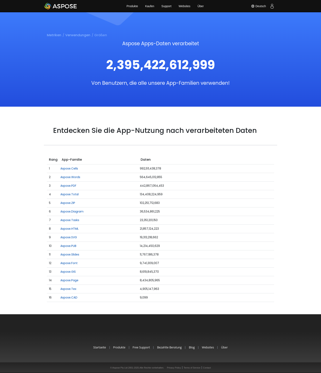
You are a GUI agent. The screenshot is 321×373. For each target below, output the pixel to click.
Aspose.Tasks (69, 220)
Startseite (99, 347)
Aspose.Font (69, 263)
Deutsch (258, 6)
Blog (192, 347)
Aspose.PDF (68, 186)
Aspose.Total (69, 194)
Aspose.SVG (68, 237)
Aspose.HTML (69, 229)
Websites (184, 6)
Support (166, 6)
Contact (207, 367)
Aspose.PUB (68, 246)
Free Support (141, 347)
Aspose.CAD (68, 297)
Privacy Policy (174, 367)
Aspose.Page (69, 280)
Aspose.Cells (69, 168)
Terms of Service (192, 367)
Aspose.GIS (68, 272)
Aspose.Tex (68, 289)
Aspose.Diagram (72, 211)
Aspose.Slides (69, 254)
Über (201, 6)
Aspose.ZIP (67, 203)
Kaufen (149, 6)
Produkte (132, 6)
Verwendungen (77, 35)
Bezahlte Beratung (169, 347)
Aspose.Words (70, 177)
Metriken (54, 35)
